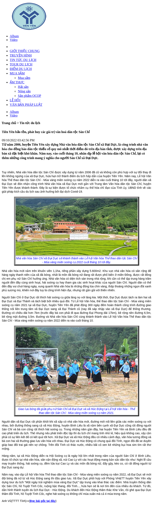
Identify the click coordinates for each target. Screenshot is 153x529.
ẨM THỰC (17, 82)
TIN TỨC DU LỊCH (23, 60)
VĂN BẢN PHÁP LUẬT (26, 104)
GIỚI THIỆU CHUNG (25, 51)
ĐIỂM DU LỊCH (21, 69)
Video (13, 39)
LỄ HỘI (15, 100)
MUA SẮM (17, 73)
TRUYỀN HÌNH (21, 55)
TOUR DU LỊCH (21, 64)
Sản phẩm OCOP (29, 95)
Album (14, 36)
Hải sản (23, 86)
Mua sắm (24, 78)
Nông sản (24, 91)
